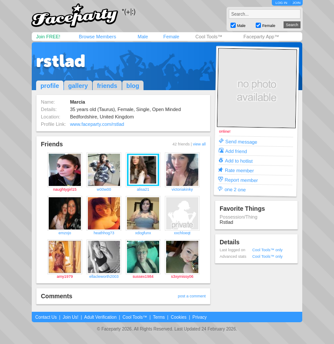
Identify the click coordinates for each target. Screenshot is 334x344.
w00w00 (104, 189)
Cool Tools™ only (267, 250)
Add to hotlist (239, 160)
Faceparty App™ (261, 36)
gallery (78, 85)
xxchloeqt (182, 233)
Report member (241, 179)
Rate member (239, 170)
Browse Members (97, 36)
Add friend (236, 151)
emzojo (64, 233)
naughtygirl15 (65, 189)
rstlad (60, 61)
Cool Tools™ (208, 36)
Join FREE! (48, 36)
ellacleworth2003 (104, 276)
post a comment (192, 296)
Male (142, 36)
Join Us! (70, 317)
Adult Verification (100, 317)
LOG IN (281, 3)
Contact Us (46, 317)
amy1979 (65, 276)
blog (133, 85)
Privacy (200, 317)
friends (107, 85)
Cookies (179, 317)
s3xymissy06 (182, 276)
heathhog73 (104, 233)
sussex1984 (143, 276)
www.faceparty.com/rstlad (97, 124)
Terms (159, 317)
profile (49, 85)
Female (171, 36)
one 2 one (235, 189)
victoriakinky (182, 189)
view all (199, 144)
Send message (241, 141)
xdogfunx (143, 233)
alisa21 (143, 189)
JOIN (297, 3)
